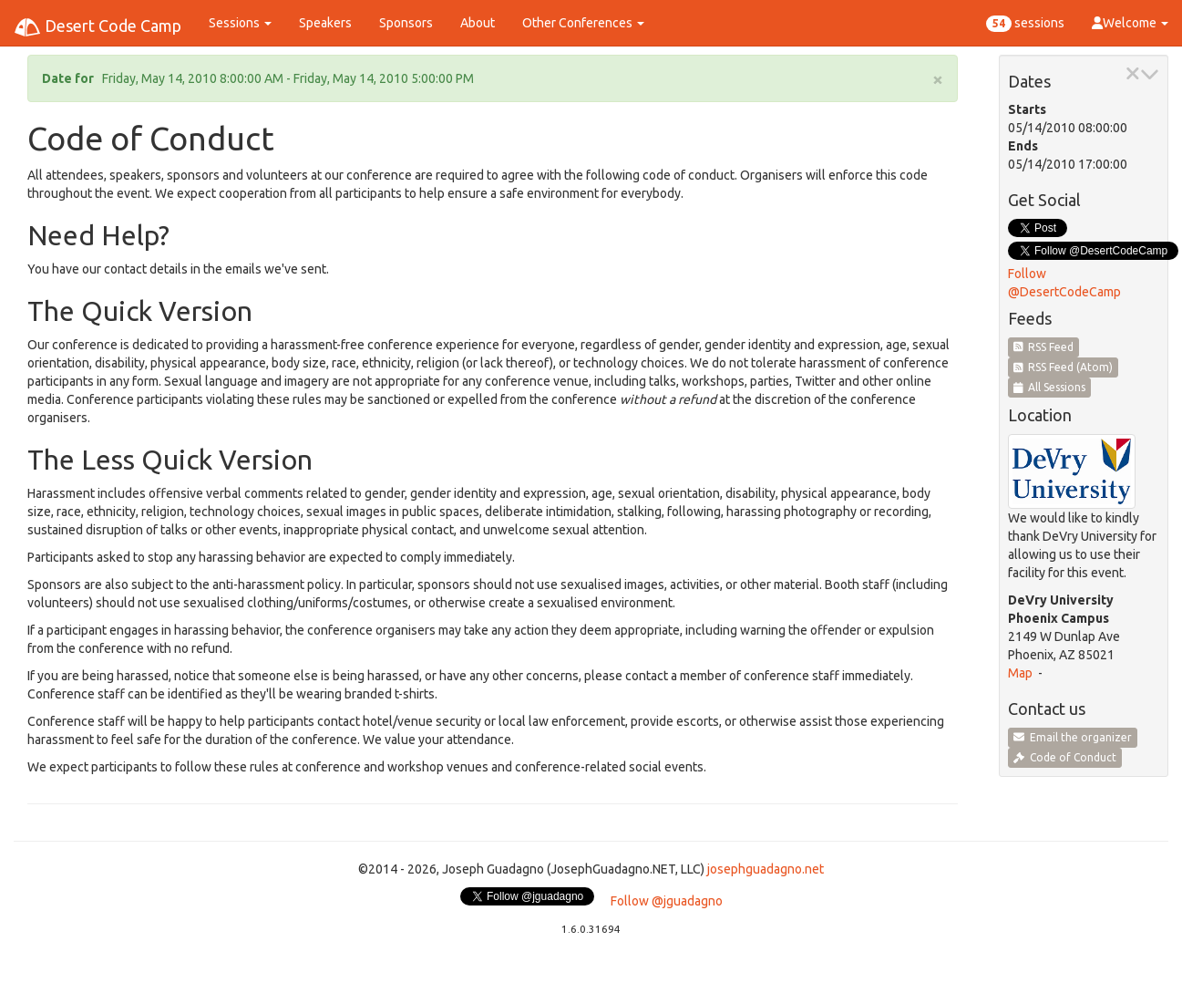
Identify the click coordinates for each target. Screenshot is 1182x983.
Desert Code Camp (97, 27)
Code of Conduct (1064, 757)
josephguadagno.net (765, 869)
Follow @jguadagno (667, 901)
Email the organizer (1072, 737)
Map (1020, 673)
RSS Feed (1043, 347)
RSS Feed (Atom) (1063, 367)
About (477, 23)
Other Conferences (583, 23)
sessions (1025, 24)
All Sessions (1049, 387)
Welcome (1130, 23)
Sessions (240, 23)
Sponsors (406, 23)
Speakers (325, 23)
